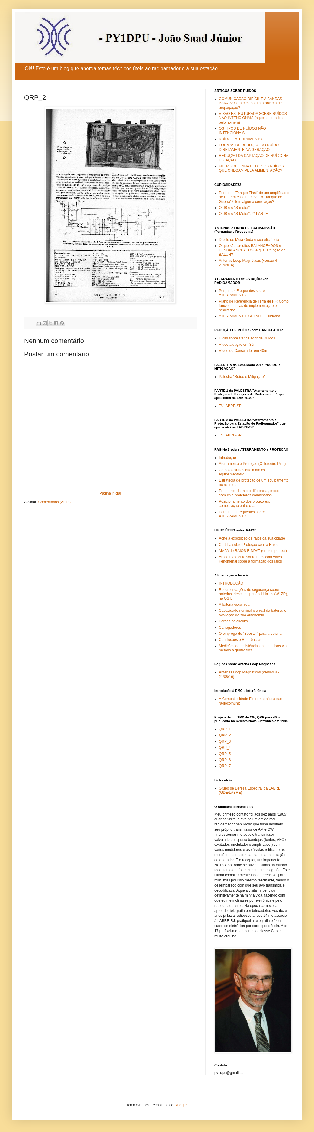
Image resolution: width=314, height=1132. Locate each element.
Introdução (227, 458)
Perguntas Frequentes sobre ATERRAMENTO (242, 293)
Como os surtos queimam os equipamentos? (242, 472)
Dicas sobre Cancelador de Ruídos (247, 338)
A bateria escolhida (234, 604)
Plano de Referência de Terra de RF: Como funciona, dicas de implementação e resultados (254, 305)
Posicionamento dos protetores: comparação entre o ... (244, 503)
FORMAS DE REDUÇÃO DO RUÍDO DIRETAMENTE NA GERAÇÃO (249, 147)
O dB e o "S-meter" (234, 208)
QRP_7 (225, 766)
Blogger (181, 1105)
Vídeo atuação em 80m (237, 344)
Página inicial (110, 493)
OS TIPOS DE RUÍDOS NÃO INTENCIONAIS (242, 130)
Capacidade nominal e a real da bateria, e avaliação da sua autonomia (252, 612)
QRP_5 (225, 754)
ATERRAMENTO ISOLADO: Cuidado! (249, 316)
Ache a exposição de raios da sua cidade (252, 538)
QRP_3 (225, 741)
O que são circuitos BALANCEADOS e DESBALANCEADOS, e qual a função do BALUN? (252, 250)
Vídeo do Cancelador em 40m (243, 351)
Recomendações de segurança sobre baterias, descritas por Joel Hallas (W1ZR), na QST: (253, 594)
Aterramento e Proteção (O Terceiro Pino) (252, 464)
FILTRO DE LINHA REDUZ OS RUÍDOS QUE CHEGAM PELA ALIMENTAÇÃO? (251, 168)
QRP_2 (225, 735)
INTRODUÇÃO (231, 583)
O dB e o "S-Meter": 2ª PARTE (243, 214)
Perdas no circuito (233, 621)
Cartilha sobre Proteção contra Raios (248, 545)
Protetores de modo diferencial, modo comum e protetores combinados (249, 493)
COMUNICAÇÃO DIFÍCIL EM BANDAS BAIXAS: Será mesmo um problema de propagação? (250, 103)
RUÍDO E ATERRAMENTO (240, 139)
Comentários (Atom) (54, 502)
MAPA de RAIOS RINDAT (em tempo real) (253, 551)
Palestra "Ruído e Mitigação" (242, 377)
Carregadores (230, 627)
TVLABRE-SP (230, 406)
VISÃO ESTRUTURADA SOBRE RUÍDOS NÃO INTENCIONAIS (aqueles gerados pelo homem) (253, 118)
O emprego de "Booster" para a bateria (250, 633)
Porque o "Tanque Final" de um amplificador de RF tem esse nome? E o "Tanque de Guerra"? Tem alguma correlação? (254, 197)
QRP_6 (225, 760)
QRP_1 (225, 729)
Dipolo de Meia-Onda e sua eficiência (249, 240)
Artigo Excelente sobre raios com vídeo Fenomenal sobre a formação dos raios (250, 559)
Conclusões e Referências (240, 639)
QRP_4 (225, 747)
